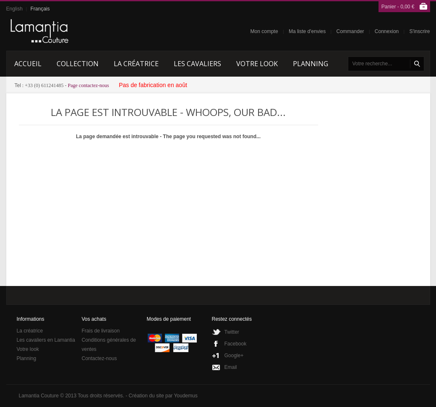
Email (231, 367)
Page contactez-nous (88, 85)
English (14, 9)
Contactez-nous (99, 358)
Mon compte (264, 31)
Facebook (236, 344)
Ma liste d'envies (307, 31)
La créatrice (30, 331)
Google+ (234, 355)
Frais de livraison (101, 331)
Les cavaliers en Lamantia (46, 340)
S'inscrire (420, 31)
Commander (350, 31)
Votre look (28, 349)
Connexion (387, 31)
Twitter (232, 332)
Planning (27, 358)
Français (40, 9)
